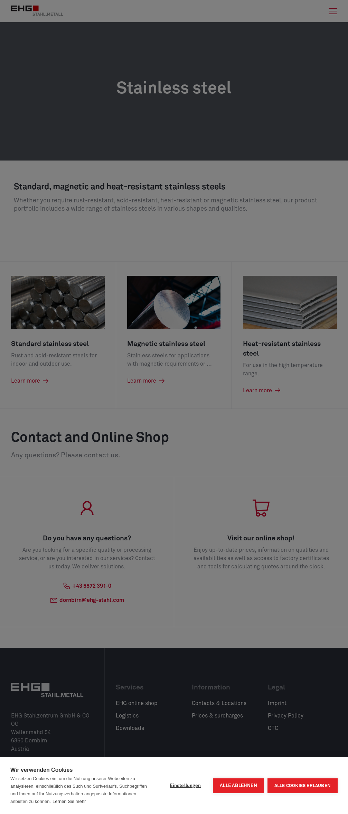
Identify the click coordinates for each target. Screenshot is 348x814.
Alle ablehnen (238, 785)
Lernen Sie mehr (69, 801)
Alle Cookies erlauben (302, 786)
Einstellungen (185, 785)
